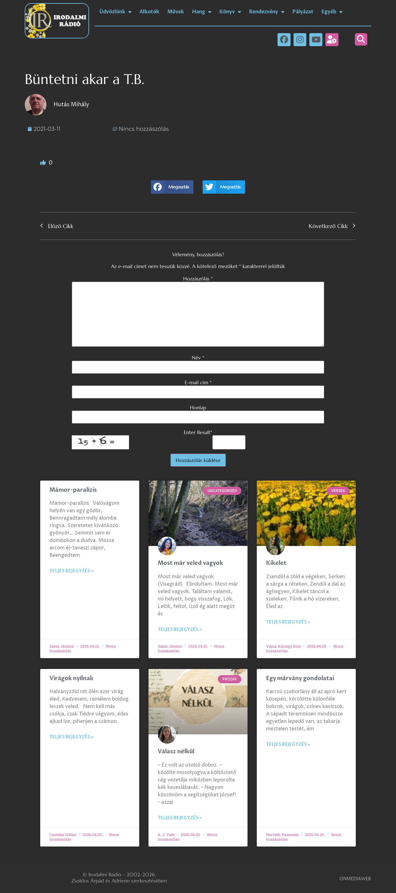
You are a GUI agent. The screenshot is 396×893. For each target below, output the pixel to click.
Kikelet (276, 563)
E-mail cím (198, 382)
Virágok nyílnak (71, 678)
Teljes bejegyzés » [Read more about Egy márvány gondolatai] (288, 744)
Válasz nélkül (176, 751)
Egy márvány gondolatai (300, 678)
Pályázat (302, 11)
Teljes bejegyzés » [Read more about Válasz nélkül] (180, 818)
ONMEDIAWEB (355, 879)
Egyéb (331, 11)
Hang (201, 11)
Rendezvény (266, 11)
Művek (175, 11)
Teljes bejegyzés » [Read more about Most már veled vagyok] (180, 629)
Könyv (230, 11)
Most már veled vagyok (190, 563)
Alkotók (149, 11)
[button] (361, 39)
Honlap (198, 407)
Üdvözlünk (115, 11)
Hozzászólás (198, 278)
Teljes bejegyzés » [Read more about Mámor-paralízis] (71, 571)
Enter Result (198, 432)
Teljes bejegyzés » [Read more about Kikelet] (288, 622)
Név (198, 357)
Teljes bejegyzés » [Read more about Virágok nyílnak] (71, 737)
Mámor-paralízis (73, 490)
